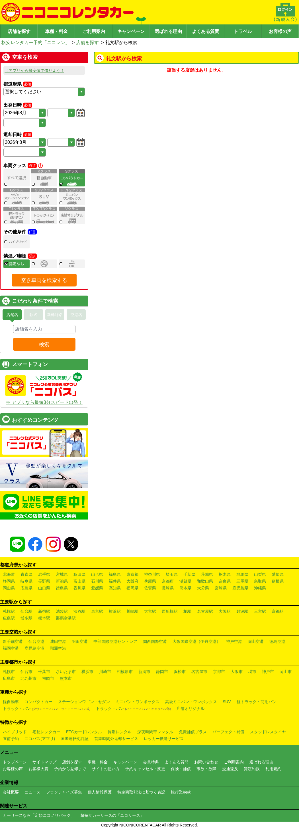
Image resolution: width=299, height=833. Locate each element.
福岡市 (48, 678)
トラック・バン (46, 708)
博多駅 (26, 618)
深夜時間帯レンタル (155, 732)
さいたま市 (66, 671)
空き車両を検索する (44, 280)
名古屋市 (199, 671)
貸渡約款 (252, 768)
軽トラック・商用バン (257, 701)
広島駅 (9, 618)
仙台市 (26, 671)
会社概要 (11, 792)
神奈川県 (152, 574)
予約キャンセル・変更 (145, 768)
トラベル (243, 31)
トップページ (15, 762)
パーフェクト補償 (228, 732)
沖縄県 (260, 588)
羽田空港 (80, 641)
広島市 (9, 678)
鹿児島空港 (34, 648)
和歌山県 (205, 581)
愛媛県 (97, 588)
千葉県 (189, 574)
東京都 (132, 574)
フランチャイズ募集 (64, 792)
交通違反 (230, 768)
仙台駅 (26, 611)
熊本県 (185, 588)
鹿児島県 (240, 588)
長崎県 (168, 588)
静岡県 (9, 581)
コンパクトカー (38, 701)
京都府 (168, 581)
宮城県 (62, 574)
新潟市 (144, 671)
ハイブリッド (15, 732)
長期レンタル (120, 732)
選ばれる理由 (168, 31)
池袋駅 (62, 611)
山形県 (97, 574)
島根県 (278, 581)
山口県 (44, 588)
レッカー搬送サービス (164, 738)
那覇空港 (58, 648)
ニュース (32, 792)
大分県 (203, 588)
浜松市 (180, 671)
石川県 (97, 581)
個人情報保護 (100, 792)
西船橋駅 (170, 611)
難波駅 (242, 611)
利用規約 (273, 768)
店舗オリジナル (190, 708)
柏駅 (187, 611)
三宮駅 (260, 611)
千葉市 (44, 671)
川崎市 (105, 671)
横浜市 (87, 671)
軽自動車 (11, 701)
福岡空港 (11, 648)
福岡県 (132, 588)
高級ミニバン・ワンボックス (191, 701)
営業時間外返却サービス (116, 738)
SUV (227, 701)
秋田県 (79, 574)
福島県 (115, 574)
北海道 (9, 574)
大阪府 (132, 581)
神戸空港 (234, 641)
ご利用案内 (93, 31)
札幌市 (9, 671)
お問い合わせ (206, 762)
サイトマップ (44, 762)
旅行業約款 (181, 792)
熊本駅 (44, 618)
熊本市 (66, 678)
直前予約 (11, 738)
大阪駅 (225, 611)
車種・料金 (56, 31)
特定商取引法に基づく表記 (141, 792)
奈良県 (225, 581)
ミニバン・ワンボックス (137, 701)
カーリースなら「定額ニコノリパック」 (39, 815)
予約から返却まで (70, 768)
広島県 (26, 588)
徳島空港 (277, 641)
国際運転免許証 (75, 738)
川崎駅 (132, 611)
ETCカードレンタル (84, 732)
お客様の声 (280, 31)
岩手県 (44, 574)
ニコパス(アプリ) (39, 738)
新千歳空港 (13, 641)
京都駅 (278, 611)
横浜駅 (115, 611)
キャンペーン (131, 31)
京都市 (219, 671)
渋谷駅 (79, 611)
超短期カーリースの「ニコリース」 (112, 815)
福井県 (115, 581)
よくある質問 (205, 31)
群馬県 (242, 574)
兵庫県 (150, 581)
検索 (44, 344)
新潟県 (62, 581)
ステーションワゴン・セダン (84, 701)
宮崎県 (221, 588)
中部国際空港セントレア (115, 641)
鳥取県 (260, 581)
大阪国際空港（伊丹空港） (196, 641)
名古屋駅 (205, 611)
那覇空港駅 (66, 618)
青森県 (26, 574)
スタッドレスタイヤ (268, 732)
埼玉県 (172, 574)
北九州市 (28, 678)
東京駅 (97, 611)
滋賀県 (185, 581)
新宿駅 (44, 611)
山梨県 (260, 574)
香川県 (79, 588)
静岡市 (162, 671)
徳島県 (62, 588)
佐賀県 (150, 588)
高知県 (115, 588)
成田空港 (58, 641)
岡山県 (9, 588)
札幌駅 (9, 611)
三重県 (242, 581)
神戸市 (268, 671)
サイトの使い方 (106, 768)
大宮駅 (150, 611)
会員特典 (151, 762)
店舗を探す (19, 31)
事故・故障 (206, 768)
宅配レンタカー (46, 732)
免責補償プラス (193, 732)
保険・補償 (181, 768)
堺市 (252, 671)
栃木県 (225, 574)
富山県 (79, 581)
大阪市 (237, 671)
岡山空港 (256, 641)
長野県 (44, 581)
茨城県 (207, 574)
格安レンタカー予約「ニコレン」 (35, 42)
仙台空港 (36, 641)
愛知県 (278, 574)
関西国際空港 (155, 641)
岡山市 (286, 671)
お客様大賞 (38, 768)
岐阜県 (26, 581)
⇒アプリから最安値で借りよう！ (34, 70)
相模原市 (125, 671)
